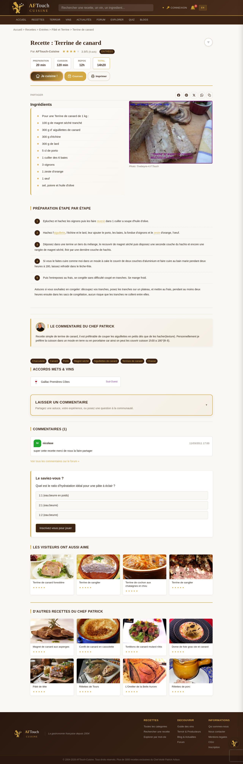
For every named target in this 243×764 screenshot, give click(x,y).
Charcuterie (38, 361)
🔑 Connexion (176, 7)
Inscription (214, 747)
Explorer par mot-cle (155, 737)
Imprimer (99, 76)
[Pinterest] (186, 95)
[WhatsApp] (202, 95)
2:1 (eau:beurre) (48, 505)
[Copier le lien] (209, 95)
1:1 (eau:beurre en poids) (54, 495)
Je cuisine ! (47, 76)
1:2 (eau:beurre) (48, 514)
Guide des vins (185, 726)
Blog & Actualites (186, 737)
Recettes (38, 19)
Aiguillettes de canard (105, 361)
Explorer (117, 19)
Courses (75, 76)
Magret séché (81, 361)
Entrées (44, 29)
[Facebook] (178, 95)
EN (202, 7)
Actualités (84, 19)
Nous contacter (216, 731)
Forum (101, 19)
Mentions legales (217, 737)
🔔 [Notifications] (193, 7)
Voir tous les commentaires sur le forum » (54, 461)
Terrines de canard (132, 361)
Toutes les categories (155, 726)
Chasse (152, 361)
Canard (54, 361)
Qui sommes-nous (218, 726)
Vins (68, 19)
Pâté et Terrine (60, 29)
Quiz (132, 19)
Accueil (21, 19)
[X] (194, 95)
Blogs (144, 19)
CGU (211, 742)
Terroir (55, 19)
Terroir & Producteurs (189, 731)
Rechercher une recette (157, 731)
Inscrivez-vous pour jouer (55, 528)
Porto (66, 361)
